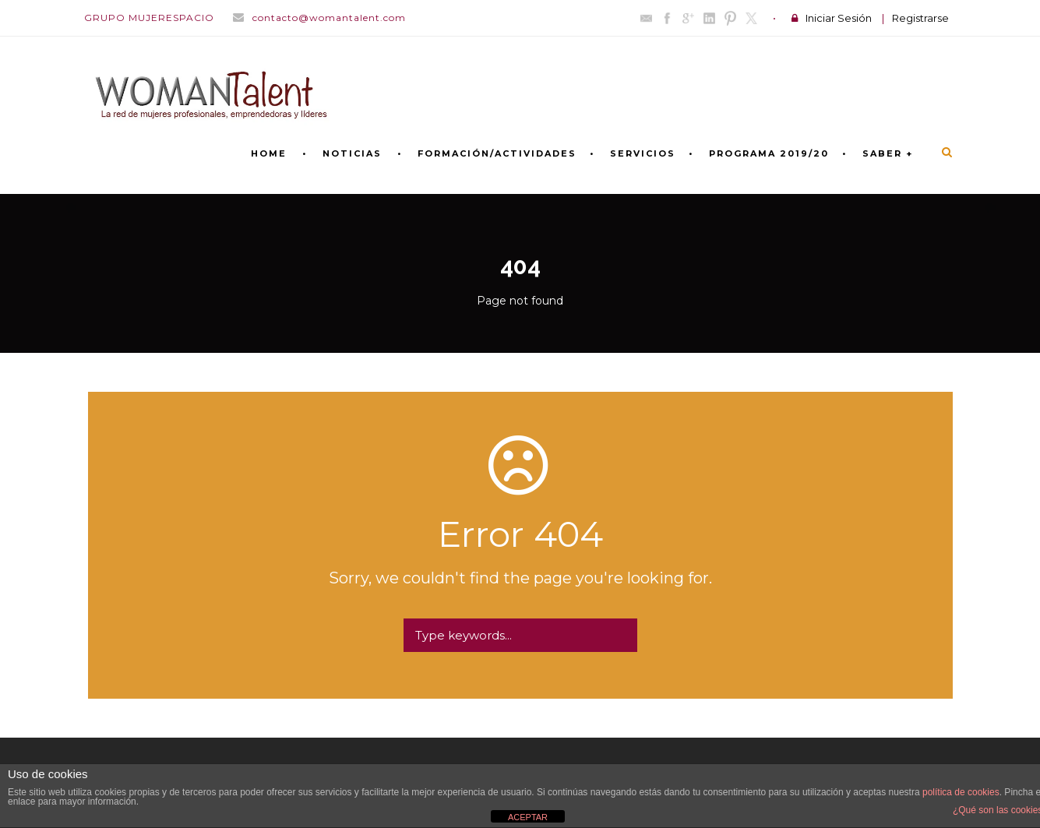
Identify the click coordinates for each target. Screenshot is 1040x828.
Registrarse (920, 18)
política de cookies (960, 792)
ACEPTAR (528, 817)
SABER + (887, 153)
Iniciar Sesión (839, 18)
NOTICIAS (352, 153)
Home (269, 153)
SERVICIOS (642, 153)
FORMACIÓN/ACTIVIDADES (497, 153)
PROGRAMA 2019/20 (769, 153)
